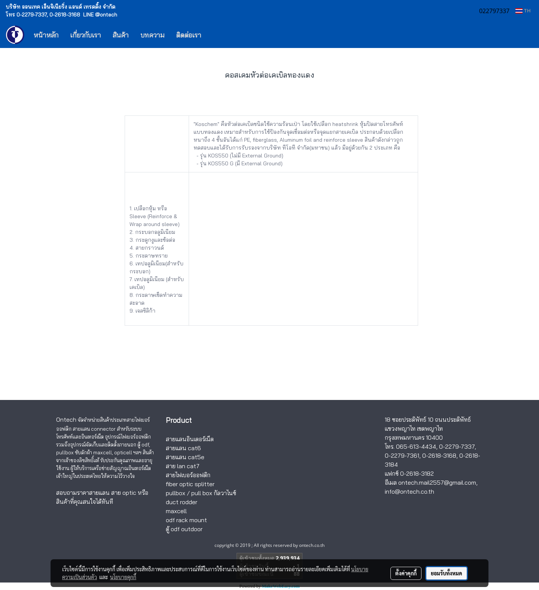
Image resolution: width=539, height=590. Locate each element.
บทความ (152, 35)
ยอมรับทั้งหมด (446, 573)
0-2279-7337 (457, 446)
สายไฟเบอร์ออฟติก (188, 475)
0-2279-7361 (402, 455)
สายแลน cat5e (185, 457)
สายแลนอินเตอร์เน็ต (190, 439)
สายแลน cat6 (183, 448)
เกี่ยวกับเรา (85, 35)
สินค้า (121, 35)
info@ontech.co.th (409, 491)
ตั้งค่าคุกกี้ (406, 573)
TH (522, 11)
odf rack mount (186, 520)
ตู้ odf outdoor (184, 529)
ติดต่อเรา (188, 35)
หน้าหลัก (46, 35)
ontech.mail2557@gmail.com (437, 482)
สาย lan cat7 (183, 466)
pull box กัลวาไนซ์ (213, 493)
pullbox (175, 493)
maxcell (176, 511)
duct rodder (181, 502)
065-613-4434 (416, 446)
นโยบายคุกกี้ (123, 577)
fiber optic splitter (190, 484)
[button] (218, 35)
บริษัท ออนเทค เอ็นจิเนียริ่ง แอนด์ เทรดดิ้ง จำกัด (60, 6)
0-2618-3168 (439, 455)
